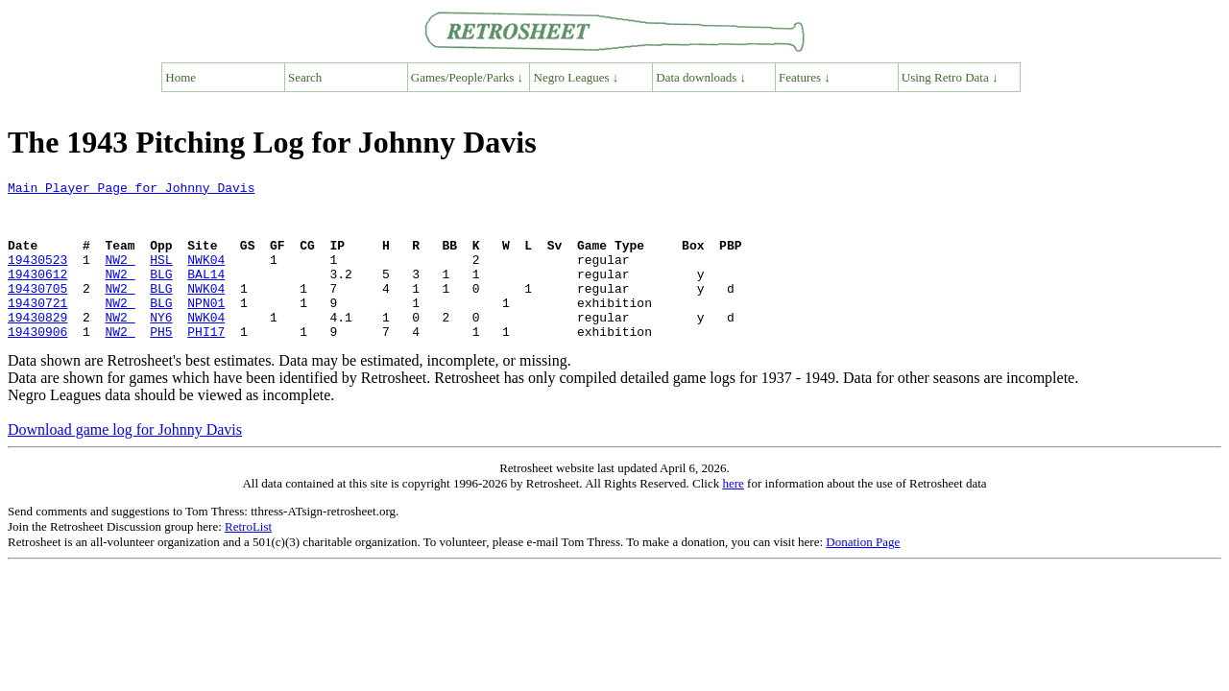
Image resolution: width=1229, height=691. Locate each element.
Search (305, 77)
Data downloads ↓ (701, 77)
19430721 (37, 328)
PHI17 (206, 362)
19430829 (37, 345)
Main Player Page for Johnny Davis (131, 190)
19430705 (37, 311)
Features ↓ (805, 77)
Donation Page (863, 573)
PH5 (161, 362)
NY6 (161, 345)
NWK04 (206, 276)
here (732, 515)
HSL (161, 276)
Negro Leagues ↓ (576, 77)
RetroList (248, 558)
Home (180, 77)
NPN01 (206, 328)
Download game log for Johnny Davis (125, 461)
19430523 (37, 276)
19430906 (37, 362)
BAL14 (206, 293)
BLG (161, 293)
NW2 (119, 276)
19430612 (37, 293)
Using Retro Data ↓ (950, 77)
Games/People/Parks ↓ (467, 77)
